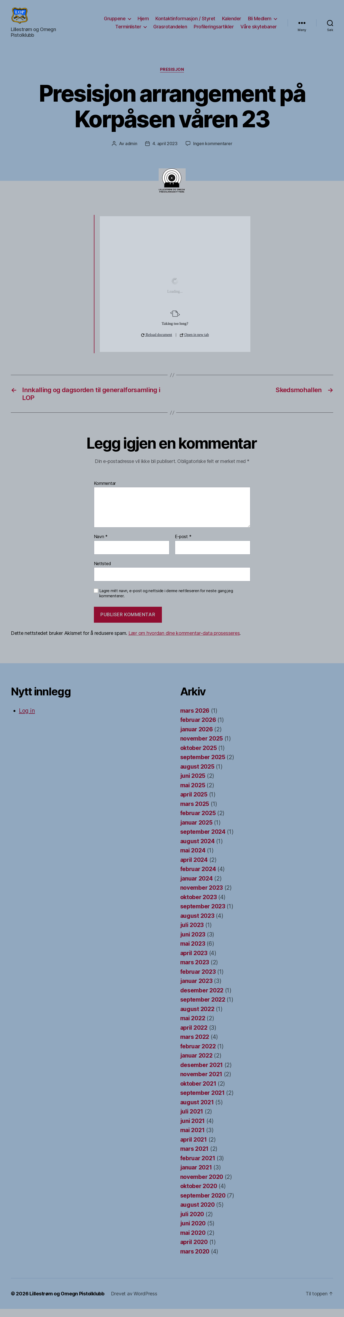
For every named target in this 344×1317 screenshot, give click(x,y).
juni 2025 (193, 784)
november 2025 (201, 746)
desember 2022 (202, 998)
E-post (183, 544)
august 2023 (197, 924)
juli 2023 (192, 933)
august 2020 (197, 1212)
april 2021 (193, 1147)
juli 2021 (191, 1119)
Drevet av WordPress (134, 1302)
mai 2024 (193, 858)
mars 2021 (194, 1156)
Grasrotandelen (170, 31)
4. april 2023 (165, 151)
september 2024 (203, 839)
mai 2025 (192, 793)
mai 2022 (192, 1026)
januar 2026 (196, 737)
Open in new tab (194, 343)
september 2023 (202, 914)
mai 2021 (192, 1138)
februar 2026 (198, 728)
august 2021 (197, 1110)
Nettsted (102, 571)
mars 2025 (194, 812)
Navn (101, 544)
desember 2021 (201, 1073)
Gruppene (114, 22)
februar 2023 (198, 979)
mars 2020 (195, 1259)
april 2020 (194, 1250)
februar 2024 (198, 877)
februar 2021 (197, 1166)
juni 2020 (193, 1231)
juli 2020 (192, 1222)
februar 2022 (198, 1054)
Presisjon (172, 77)
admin (131, 151)
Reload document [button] (156, 343)
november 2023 (201, 895)
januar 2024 (196, 886)
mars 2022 (194, 1045)
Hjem (143, 22)
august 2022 (197, 1017)
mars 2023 (194, 970)
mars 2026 (195, 718)
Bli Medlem (259, 22)
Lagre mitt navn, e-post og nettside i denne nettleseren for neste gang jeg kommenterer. (166, 601)
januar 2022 (196, 1063)
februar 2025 (198, 821)
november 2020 (201, 1185)
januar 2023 (196, 989)
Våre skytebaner (258, 31)
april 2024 (194, 868)
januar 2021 (196, 1175)
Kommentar (105, 491)
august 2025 (197, 774)
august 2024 (197, 849)
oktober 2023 (198, 905)
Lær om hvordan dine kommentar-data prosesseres (184, 641)
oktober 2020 (198, 1194)
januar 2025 (196, 830)
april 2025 (193, 802)
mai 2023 (192, 951)
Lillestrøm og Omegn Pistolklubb (66, 1302)
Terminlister (128, 31)
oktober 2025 (198, 756)
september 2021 (202, 1101)
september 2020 (203, 1203)
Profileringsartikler (214, 31)
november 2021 (201, 1082)
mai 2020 (193, 1241)
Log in (27, 718)
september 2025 (202, 765)
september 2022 (202, 1007)
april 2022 (193, 1035)
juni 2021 (192, 1129)
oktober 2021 (198, 1091)
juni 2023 (193, 942)
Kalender (231, 22)
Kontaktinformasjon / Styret (185, 22)
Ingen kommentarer (212, 151)
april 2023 (193, 961)
